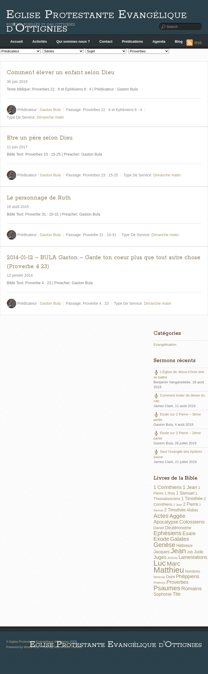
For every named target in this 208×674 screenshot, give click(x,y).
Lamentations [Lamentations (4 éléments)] (192, 557)
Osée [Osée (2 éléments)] (170, 577)
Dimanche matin (50, 117)
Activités (39, 41)
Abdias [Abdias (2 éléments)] (192, 510)
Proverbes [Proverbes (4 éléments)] (177, 582)
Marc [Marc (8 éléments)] (173, 563)
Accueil (16, 41)
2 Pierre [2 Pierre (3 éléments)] (190, 504)
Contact (105, 41)
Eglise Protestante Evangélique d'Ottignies (96, 21)
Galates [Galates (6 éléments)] (179, 539)
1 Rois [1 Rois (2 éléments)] (169, 493)
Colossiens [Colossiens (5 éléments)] (191, 522)
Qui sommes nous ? (73, 41)
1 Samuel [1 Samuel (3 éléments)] (185, 493)
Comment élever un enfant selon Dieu (60, 72)
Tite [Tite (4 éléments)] (177, 594)
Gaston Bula (50, 110)
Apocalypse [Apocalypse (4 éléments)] (166, 522)
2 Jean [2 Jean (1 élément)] (177, 504)
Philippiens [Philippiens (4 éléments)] (187, 576)
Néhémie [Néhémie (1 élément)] (159, 577)
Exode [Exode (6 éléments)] (161, 539)
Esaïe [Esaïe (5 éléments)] (189, 533)
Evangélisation (165, 345)
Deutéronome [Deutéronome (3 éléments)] (178, 527)
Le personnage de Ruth (39, 197)
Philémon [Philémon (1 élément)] (159, 582)
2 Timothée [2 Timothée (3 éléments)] (175, 510)
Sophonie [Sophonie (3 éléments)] (163, 594)
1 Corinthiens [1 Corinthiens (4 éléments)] (168, 487)
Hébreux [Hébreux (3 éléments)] (184, 545)
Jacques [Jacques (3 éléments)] (162, 551)
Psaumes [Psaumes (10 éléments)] (167, 588)
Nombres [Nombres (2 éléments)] (192, 571)
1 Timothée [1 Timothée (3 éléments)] (192, 498)
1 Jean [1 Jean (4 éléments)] (190, 487)
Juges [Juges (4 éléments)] (160, 557)
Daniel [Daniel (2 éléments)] (159, 528)
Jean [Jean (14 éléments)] (178, 551)
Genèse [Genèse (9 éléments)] (165, 544)
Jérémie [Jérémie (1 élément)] (172, 557)
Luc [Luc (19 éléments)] (160, 563)
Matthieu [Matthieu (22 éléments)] (169, 569)
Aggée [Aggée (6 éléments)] (178, 516)
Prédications (132, 41)
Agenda (158, 41)
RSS (198, 43)
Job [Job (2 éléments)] (190, 552)
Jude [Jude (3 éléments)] (198, 551)
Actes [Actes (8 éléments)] (161, 515)
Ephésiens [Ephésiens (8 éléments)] (167, 533)
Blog (179, 41)
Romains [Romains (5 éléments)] (191, 588)
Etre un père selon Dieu (40, 137)
